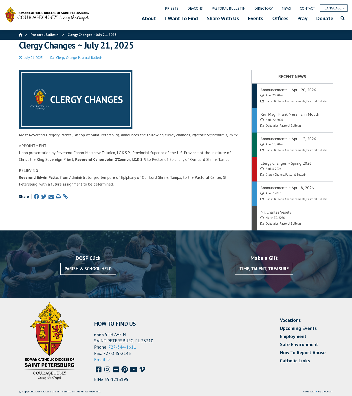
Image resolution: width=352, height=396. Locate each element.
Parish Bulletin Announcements (285, 101)
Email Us (102, 360)
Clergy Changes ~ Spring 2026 (286, 163)
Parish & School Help (88, 269)
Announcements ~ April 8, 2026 (287, 187)
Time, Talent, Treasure (264, 269)
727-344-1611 (122, 347)
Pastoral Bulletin (90, 57)
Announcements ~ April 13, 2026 (288, 138)
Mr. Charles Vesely (275, 212)
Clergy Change (66, 57)
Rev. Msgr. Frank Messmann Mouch (289, 114)
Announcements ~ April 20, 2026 (288, 89)
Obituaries (272, 126)
